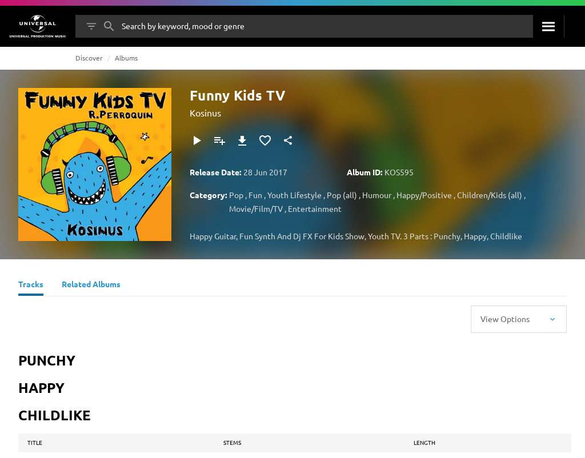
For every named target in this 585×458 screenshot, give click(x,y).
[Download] (242, 140)
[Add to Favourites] (265, 140)
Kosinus (205, 112)
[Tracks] (30, 286)
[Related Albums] (91, 286)
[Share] (288, 140)
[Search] (548, 26)
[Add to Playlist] (219, 140)
